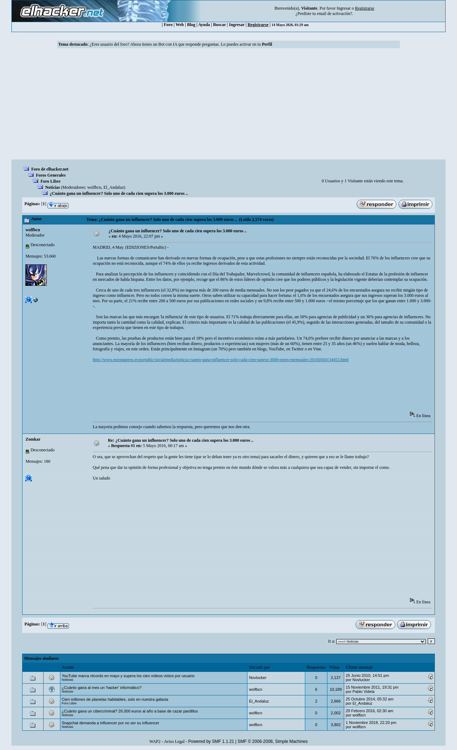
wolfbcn (94, 187)
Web (180, 24)
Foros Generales (50, 175)
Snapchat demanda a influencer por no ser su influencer (110, 723)
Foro (168, 24)
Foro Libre (50, 181)
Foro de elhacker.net (49, 169)
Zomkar (32, 439)
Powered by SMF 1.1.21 (211, 741)
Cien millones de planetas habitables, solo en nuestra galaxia (115, 699)
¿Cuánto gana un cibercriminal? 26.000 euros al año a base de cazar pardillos (130, 711)
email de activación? (334, 13)
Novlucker (257, 677)
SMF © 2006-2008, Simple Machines (273, 741)
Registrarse (257, 24)
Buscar (219, 24)
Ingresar (344, 8)
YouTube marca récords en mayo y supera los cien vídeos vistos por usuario (128, 676)
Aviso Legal (174, 741)
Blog (191, 24)
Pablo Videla (363, 691)
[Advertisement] (228, 106)
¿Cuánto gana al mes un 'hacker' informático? (102, 687)
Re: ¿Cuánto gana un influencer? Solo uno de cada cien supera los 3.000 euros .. (180, 440)
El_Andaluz (114, 187)
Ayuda (204, 24)
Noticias (52, 187)
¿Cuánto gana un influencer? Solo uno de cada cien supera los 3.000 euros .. (119, 193)
